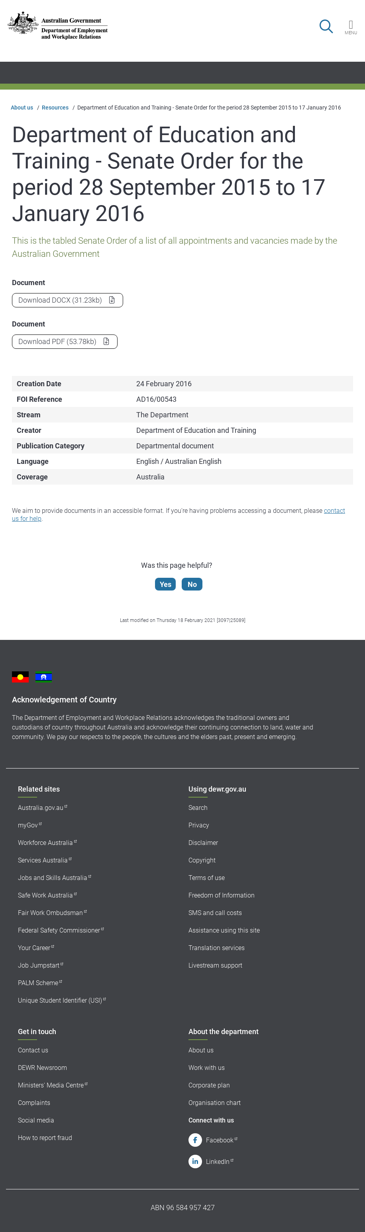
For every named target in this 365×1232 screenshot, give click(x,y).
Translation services (216, 948)
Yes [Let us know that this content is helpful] (166, 584)
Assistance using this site (224, 930)
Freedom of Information (221, 895)
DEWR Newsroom (42, 1068)
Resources (55, 107)
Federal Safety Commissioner (59, 930)
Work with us (206, 1068)
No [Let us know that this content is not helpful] (192, 584)
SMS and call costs (215, 913)
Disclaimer (203, 843)
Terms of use (206, 878)
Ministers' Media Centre (51, 1085)
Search (198, 808)
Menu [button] (351, 32)
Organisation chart (214, 1103)
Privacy (198, 825)
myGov (28, 825)
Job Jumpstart (38, 965)
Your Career (34, 948)
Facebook (220, 1140)
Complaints (34, 1103)
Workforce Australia (45, 843)
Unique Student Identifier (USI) (60, 1000)
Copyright (202, 860)
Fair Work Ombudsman (50, 913)
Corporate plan (209, 1085)
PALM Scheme (38, 983)
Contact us (33, 1050)
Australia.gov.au (40, 808)
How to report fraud (45, 1138)
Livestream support (215, 965)
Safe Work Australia (45, 895)
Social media (36, 1120)
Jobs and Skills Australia (52, 878)
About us (22, 107)
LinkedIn (218, 1162)
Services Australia (43, 860)
